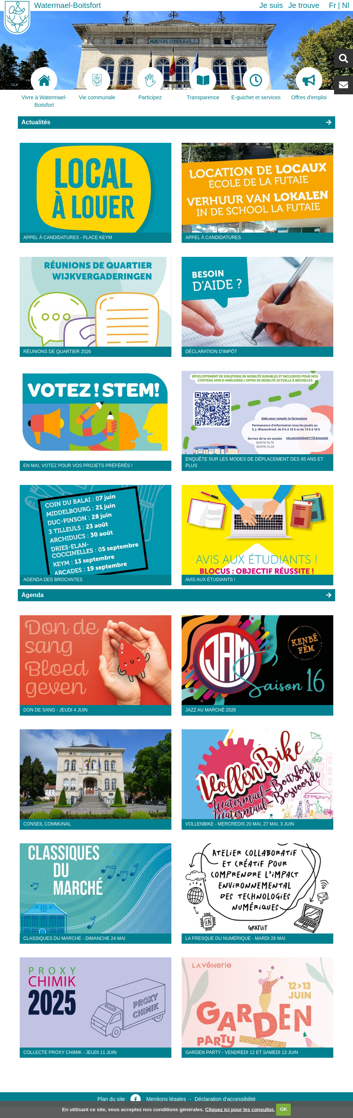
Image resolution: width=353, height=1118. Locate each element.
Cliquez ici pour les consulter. (240, 1109)
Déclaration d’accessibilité (225, 1099)
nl (345, 5)
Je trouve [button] (303, 5)
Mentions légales (166, 1099)
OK (283, 1109)
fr (332, 5)
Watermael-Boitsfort (67, 5)
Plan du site (111, 1099)
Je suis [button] (271, 5)
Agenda (33, 595)
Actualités (36, 122)
